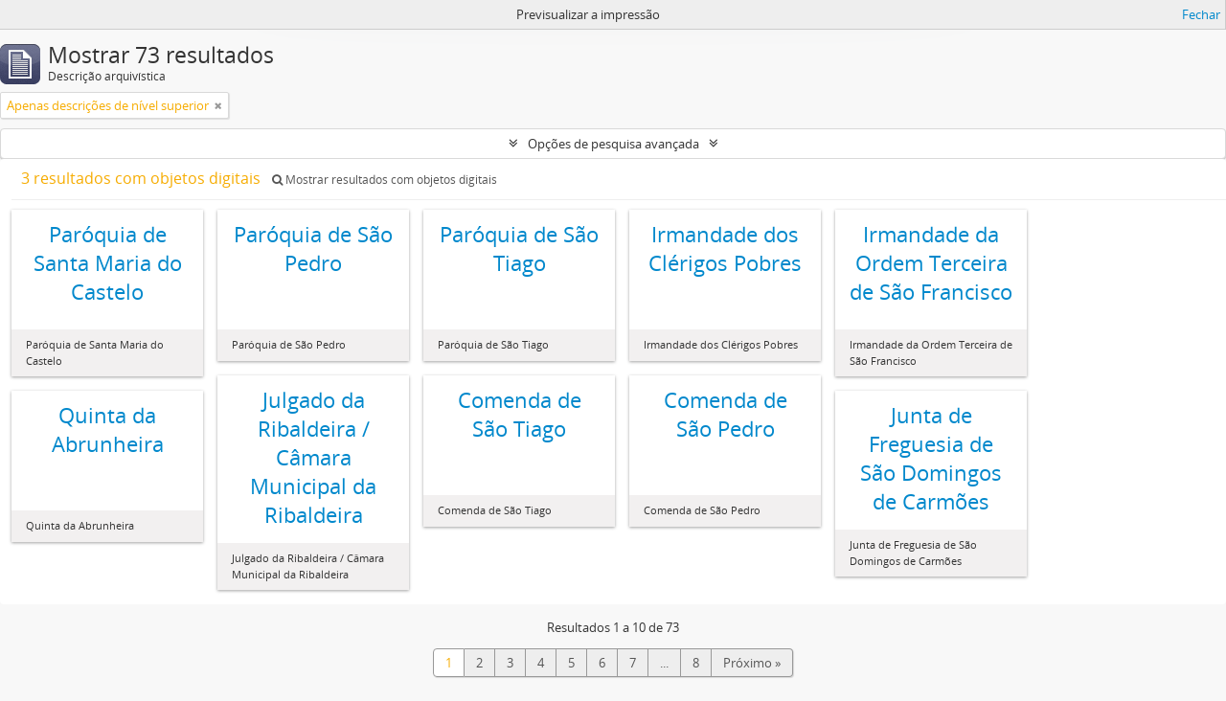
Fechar (1201, 14)
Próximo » (752, 662)
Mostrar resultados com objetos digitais (384, 179)
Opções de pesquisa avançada (613, 143)
